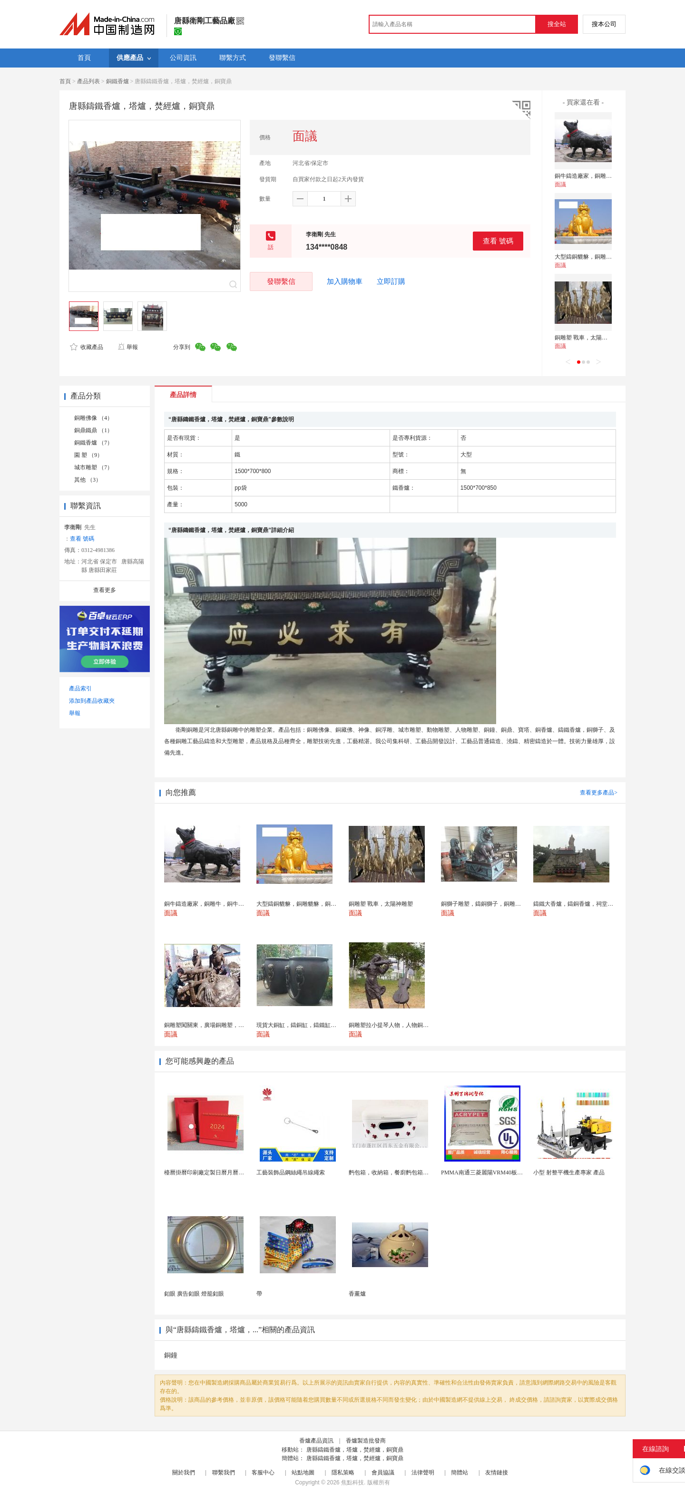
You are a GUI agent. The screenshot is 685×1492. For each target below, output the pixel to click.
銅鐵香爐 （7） (93, 442)
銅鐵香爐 (117, 81)
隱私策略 (343, 1472)
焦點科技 (352, 1482)
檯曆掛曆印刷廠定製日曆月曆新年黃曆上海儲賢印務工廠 (235, 1172)
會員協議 (383, 1472)
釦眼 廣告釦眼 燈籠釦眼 (194, 1293)
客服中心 (263, 1472)
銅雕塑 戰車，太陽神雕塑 (587, 337)
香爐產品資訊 (316, 1440)
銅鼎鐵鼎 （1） (93, 430)
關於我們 (183, 1472)
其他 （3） (87, 479)
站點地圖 (303, 1472)
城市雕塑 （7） (93, 467)
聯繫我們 (223, 1472)
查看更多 (104, 590)
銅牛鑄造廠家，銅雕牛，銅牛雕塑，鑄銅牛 (609, 176)
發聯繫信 (281, 281)
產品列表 (88, 81)
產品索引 (80, 688)
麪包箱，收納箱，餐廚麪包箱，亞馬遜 (397, 1172)
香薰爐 (357, 1293)
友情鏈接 (496, 1472)
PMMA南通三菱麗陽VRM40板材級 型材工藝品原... (504, 1172)
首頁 (65, 81)
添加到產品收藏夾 (92, 701)
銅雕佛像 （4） (93, 418)
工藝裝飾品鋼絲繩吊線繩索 (290, 1172)
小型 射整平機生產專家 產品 (569, 1172)
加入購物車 (344, 281)
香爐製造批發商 (366, 1440)
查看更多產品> (598, 792)
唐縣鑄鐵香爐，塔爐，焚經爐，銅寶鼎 (354, 1449)
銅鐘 (170, 1355)
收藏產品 (86, 347)
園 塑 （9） (88, 455)
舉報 (127, 347)
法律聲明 (422, 1472)
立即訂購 (391, 281)
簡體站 (459, 1472)
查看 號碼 (498, 241)
